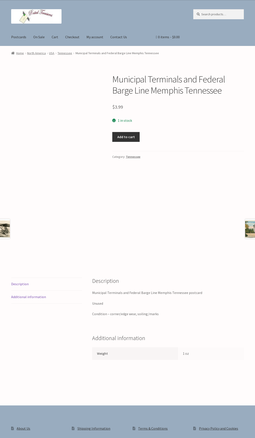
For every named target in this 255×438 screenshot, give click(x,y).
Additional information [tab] (28, 236)
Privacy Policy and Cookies (218, 367)
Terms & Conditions (153, 367)
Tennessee (65, 53)
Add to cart (126, 137)
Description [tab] (20, 223)
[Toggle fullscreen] (15, 430)
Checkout (72, 37)
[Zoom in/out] (5, 430)
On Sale (39, 37)
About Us (23, 367)
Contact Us (118, 37)
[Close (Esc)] (37, 430)
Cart (55, 37)
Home (20, 53)
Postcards (18, 37)
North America (36, 53)
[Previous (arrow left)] (5, 436)
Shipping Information (93, 367)
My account (94, 37)
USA (51, 53)
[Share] (26, 430)
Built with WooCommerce (72, 400)
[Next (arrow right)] (15, 436)
